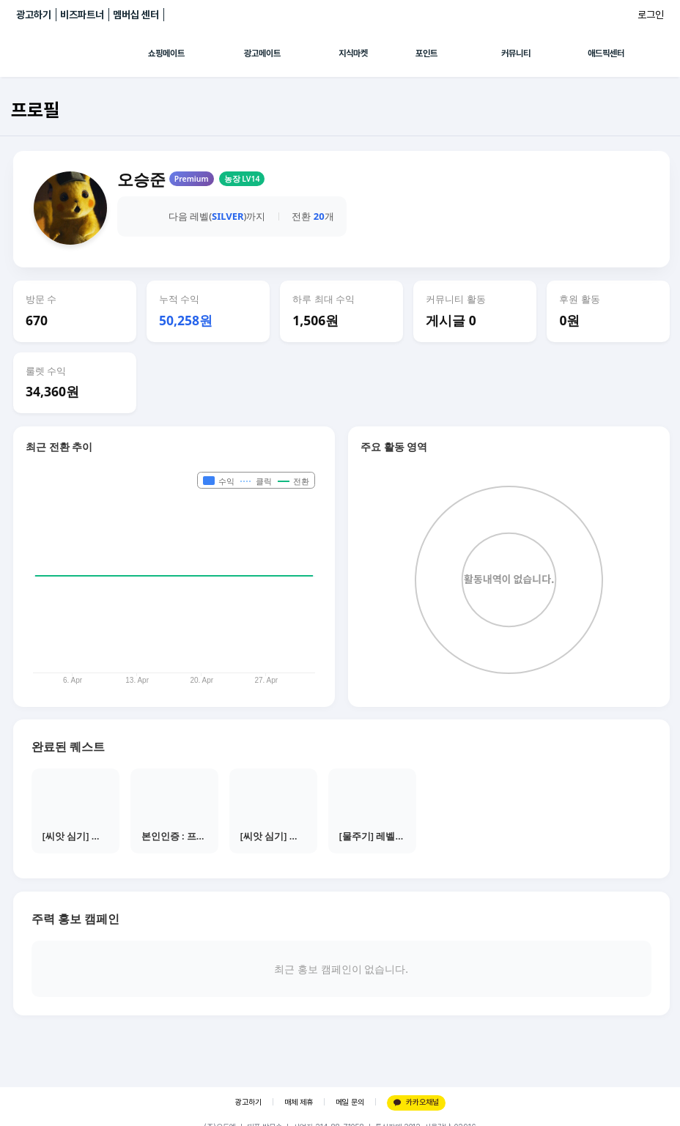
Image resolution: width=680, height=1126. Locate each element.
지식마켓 (353, 53)
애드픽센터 (606, 53)
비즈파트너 (82, 15)
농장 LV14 (242, 179)
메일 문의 (350, 1102)
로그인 (651, 15)
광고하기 (33, 15)
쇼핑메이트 (166, 53)
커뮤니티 (516, 53)
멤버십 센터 (136, 15)
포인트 (426, 53)
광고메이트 (262, 53)
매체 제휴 (298, 1102)
